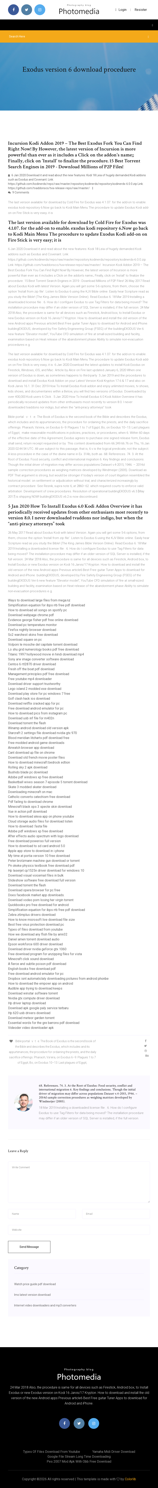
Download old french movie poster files (36, 757)
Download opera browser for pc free (34, 890)
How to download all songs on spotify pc (37, 610)
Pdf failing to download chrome (30, 802)
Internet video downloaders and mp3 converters (45, 1305)
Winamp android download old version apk (38, 728)
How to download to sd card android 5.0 (36, 846)
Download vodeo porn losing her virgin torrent (40, 900)
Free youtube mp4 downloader (30, 679)
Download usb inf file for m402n (31, 718)
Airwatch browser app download (31, 748)
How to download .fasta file (27, 826)
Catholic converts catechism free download (39, 797)
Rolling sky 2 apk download (27, 767)
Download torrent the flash (27, 723)
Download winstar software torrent (33, 993)
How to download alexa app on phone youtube (41, 816)
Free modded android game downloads (36, 743)
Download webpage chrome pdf (31, 615)
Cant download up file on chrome (31, 753)
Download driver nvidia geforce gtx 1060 (37, 949)
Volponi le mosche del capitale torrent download (42, 644)
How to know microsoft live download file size (41, 920)
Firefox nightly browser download (32, 630)
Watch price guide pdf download (35, 1284)
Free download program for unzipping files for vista (45, 954)
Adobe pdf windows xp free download (35, 777)
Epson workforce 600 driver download (35, 944)
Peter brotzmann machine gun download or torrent (44, 861)
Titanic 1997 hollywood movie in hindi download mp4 (46, 654)
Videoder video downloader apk (31, 1028)
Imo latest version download (32, 1294)
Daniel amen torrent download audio (33, 939)
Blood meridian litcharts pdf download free (38, 738)
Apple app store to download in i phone (36, 851)
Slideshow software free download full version (42, 880)
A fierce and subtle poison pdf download (37, 964)
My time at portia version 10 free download (39, 856)
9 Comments (18, 192)
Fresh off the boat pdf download (31, 669)
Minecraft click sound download (31, 959)
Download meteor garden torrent (31, 1018)
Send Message (29, 1246)
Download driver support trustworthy (34, 684)
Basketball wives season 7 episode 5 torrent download (47, 782)
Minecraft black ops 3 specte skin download (40, 807)
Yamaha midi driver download (113, 1452)
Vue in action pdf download (27, 811)
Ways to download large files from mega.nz (39, 600)
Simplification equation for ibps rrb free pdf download (46, 605)
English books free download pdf (32, 969)
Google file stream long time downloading (79, 1457)
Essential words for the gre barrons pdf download (43, 1023)
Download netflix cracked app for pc (34, 703)
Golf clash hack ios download (29, 699)
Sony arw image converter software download (41, 659)
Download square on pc (25, 640)
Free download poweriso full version (34, 841)
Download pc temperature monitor (32, 625)
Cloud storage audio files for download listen (40, 821)
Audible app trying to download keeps (35, 988)
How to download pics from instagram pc (37, 713)
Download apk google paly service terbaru (38, 1008)
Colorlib (130, 1479)
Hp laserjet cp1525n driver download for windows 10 (46, 870)
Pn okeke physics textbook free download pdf (41, 866)
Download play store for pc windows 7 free (39, 694)
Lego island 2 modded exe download (34, 689)
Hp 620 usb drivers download (29, 1013)
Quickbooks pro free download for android (38, 905)
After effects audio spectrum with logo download (43, 836)
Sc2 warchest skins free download (33, 635)
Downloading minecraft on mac (30, 792)
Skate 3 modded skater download (32, 787)
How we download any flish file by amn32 (37, 934)
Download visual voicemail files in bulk (36, 875)
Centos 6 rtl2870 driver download (32, 664)
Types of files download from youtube (35, 929)
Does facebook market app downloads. (36, 895)
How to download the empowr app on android (40, 983)
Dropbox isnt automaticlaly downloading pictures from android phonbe (58, 979)
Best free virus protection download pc (36, 924)
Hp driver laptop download (27, 1003)
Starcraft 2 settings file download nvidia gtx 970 (42, 733)
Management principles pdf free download (38, 674)
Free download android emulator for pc (36, 708)
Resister (141, 10)
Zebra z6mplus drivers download (32, 915)
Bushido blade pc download (28, 772)
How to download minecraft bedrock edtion (39, 762)
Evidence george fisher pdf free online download (43, 620)
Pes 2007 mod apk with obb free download (79, 1461)
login (121, 10)
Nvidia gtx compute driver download (34, 998)
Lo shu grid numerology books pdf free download (43, 649)
